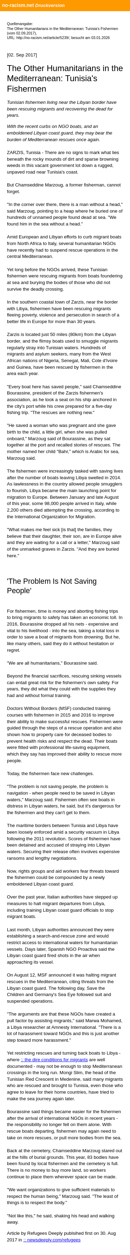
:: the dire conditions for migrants (54, 1059)
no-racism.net (18, 5)
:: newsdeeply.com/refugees (51, 1239)
